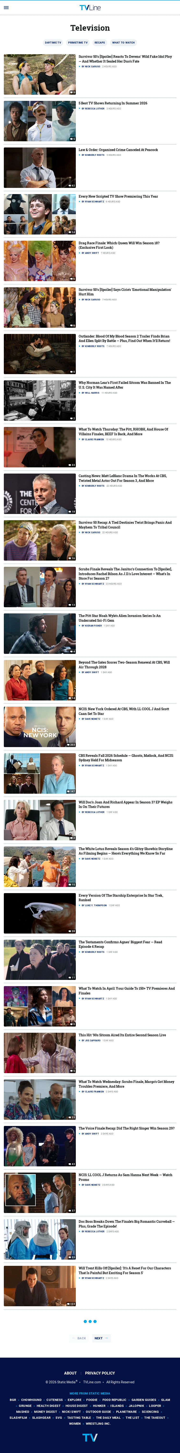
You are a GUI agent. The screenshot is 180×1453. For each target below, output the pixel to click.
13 (73, 605)
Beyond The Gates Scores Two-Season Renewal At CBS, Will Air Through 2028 (124, 664)
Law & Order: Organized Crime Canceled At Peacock (118, 149)
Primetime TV (77, 42)
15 (73, 884)
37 (73, 1211)
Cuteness (54, 1400)
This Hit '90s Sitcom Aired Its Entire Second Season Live (122, 1035)
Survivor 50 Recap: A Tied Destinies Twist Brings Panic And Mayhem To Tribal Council (125, 524)
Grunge (25, 1406)
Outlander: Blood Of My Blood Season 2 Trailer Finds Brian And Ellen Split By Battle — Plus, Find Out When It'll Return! (124, 338)
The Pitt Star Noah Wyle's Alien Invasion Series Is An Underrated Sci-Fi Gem (120, 618)
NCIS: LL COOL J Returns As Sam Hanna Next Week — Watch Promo (125, 1177)
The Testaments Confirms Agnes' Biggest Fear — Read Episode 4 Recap (120, 944)
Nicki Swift (71, 1411)
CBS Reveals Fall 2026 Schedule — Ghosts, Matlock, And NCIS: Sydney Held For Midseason (126, 758)
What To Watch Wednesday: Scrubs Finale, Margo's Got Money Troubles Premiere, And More (126, 1084)
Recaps (100, 42)
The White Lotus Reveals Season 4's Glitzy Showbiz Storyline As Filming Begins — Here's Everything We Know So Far (126, 851)
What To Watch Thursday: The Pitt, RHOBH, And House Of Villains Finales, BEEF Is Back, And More (123, 431)
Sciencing (150, 1411)
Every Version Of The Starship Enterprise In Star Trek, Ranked (121, 897)
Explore (74, 1400)
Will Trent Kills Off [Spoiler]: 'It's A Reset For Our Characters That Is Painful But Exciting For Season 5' (125, 1270)
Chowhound (31, 1400)
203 (72, 745)
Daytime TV (53, 42)
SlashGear (41, 1417)
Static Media (66, 1382)
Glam (165, 1400)
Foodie (91, 1400)
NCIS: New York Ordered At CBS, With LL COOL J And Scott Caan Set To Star (124, 711)
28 (73, 931)
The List (132, 1417)
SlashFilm (18, 1417)
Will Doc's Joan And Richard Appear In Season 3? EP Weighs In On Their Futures (125, 804)
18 (73, 512)
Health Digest (49, 1406)
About (70, 1373)
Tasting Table (79, 1417)
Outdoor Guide (98, 1411)
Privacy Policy (100, 1373)
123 (72, 1304)
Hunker (99, 1406)
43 (73, 1164)
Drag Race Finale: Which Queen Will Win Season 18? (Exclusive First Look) (119, 245)
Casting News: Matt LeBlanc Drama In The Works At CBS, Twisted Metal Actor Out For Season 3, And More (123, 478)
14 (73, 232)
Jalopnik (136, 1406)
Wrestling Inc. (98, 1423)
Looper (155, 1406)
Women (75, 1423)
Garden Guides (144, 1400)
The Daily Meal (108, 1417)
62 (73, 185)
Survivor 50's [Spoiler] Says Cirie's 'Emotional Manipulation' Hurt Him (125, 292)
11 (73, 977)
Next (99, 1338)
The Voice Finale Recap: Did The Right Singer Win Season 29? (127, 1128)
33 (73, 465)
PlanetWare (126, 1411)
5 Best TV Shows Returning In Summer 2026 (113, 103)
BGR (13, 1400)
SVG (59, 1417)
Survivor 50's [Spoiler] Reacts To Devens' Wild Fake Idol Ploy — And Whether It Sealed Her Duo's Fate (125, 59)
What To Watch (123, 42)
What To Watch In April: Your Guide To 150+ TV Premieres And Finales (127, 990)
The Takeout (154, 1417)
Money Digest (45, 1411)
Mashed (22, 1411)
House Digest (77, 1406)
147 (72, 791)
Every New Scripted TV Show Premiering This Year (118, 196)
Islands (117, 1406)
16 (73, 558)
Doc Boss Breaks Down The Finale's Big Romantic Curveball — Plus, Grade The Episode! (127, 1223)
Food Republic (115, 1400)
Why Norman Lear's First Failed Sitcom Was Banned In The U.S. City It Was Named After (125, 385)
